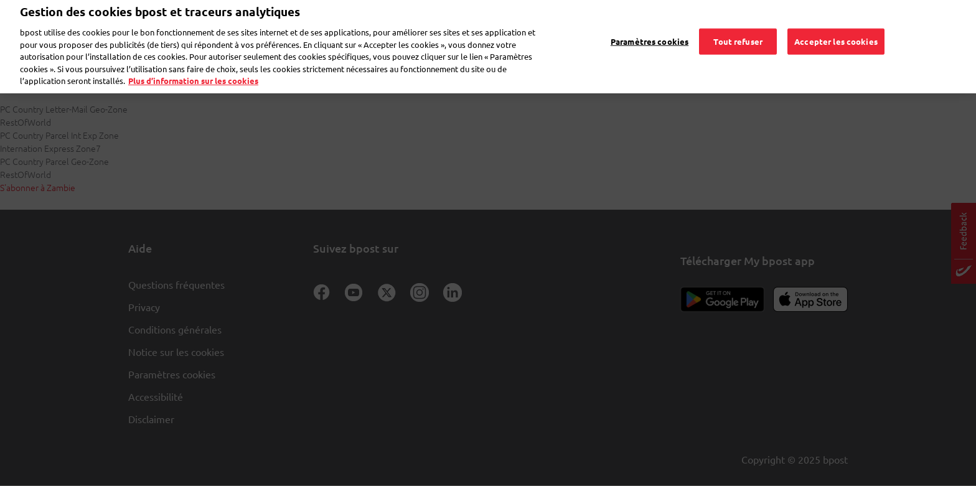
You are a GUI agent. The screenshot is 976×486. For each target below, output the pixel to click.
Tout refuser (737, 24)
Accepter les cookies (836, 24)
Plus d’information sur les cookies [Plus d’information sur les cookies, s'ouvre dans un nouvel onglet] (193, 63)
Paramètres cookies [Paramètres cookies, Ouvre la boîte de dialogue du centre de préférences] (649, 24)
